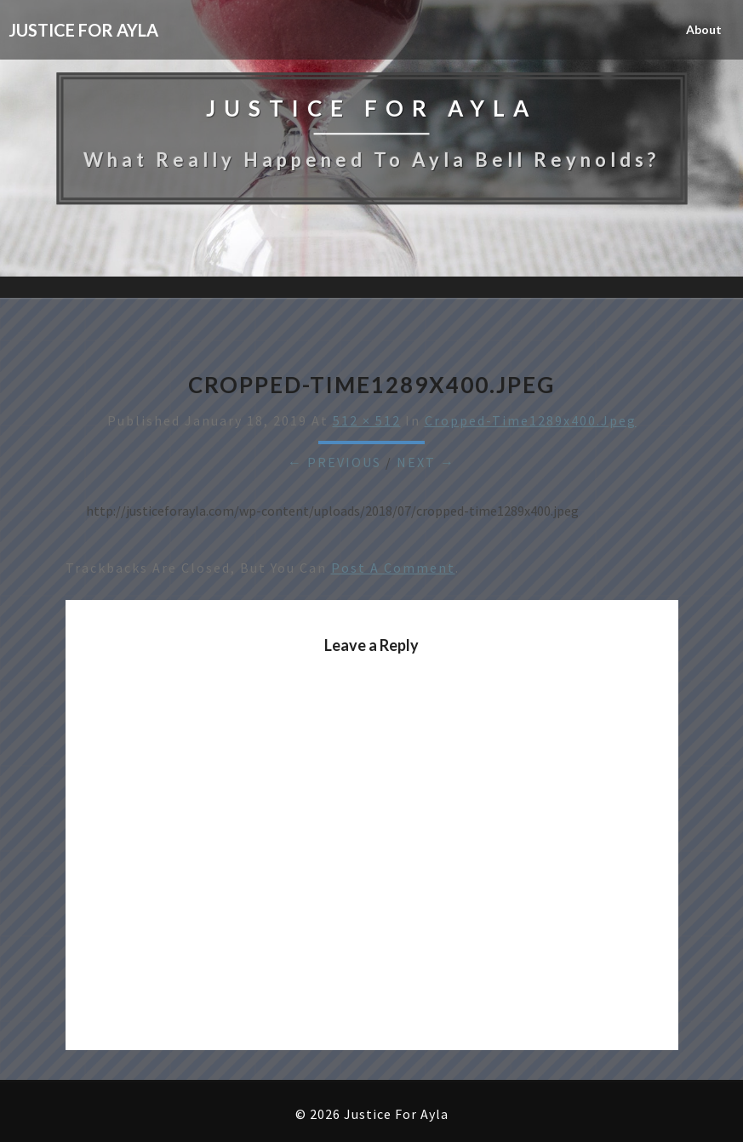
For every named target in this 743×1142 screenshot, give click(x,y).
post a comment (393, 567)
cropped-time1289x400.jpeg (531, 420)
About (704, 29)
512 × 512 (367, 420)
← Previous (334, 462)
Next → (426, 462)
